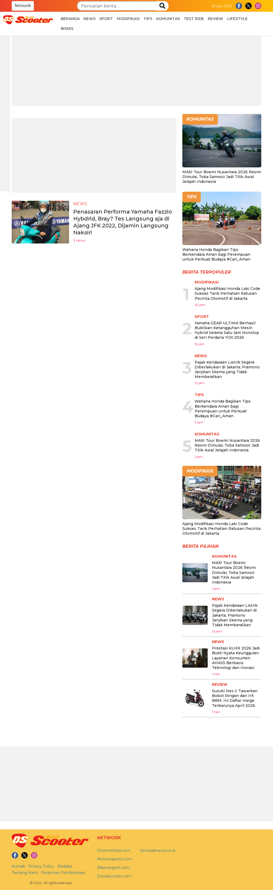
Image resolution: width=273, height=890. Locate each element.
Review (215, 18)
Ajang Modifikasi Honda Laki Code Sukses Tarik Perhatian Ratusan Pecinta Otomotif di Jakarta (227, 293)
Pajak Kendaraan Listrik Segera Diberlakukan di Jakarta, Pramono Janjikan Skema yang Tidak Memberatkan (227, 369)
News (89, 18)
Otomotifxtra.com (113, 850)
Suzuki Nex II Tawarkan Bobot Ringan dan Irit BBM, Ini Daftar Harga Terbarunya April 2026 (235, 698)
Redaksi (64, 866)
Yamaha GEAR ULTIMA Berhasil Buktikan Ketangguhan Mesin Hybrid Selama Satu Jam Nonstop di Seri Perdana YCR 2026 (227, 330)
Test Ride (194, 18)
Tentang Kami (25, 872)
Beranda (70, 18)
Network (23, 5)
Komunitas (168, 18)
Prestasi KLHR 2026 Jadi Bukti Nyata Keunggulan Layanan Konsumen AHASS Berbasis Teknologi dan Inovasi (236, 658)
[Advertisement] (136, 68)
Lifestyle (237, 18)
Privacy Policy (41, 866)
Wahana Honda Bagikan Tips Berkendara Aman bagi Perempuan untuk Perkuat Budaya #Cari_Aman (216, 254)
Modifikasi (128, 18)
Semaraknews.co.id (157, 850)
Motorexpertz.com (114, 859)
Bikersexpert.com (113, 867)
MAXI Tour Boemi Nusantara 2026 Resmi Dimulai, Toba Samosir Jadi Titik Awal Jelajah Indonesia (221, 177)
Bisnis (67, 28)
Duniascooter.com (114, 876)
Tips (147, 18)
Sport (106, 18)
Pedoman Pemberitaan (63, 872)
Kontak (18, 866)
